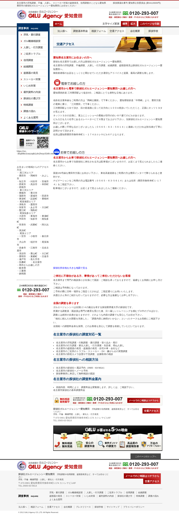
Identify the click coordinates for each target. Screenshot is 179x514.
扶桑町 (22, 262)
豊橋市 (22, 193)
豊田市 (22, 175)
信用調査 (28, 60)
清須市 (22, 253)
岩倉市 (22, 248)
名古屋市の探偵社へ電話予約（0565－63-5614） (81, 368)
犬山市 (22, 242)
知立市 (22, 181)
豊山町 (33, 253)
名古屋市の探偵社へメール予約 (72, 370)
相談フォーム (98, 31)
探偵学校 (153, 31)
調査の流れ (29, 111)
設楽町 (33, 198)
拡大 (132, 23)
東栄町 (22, 198)
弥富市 (22, 207)
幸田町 (45, 184)
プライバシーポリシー (133, 507)
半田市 (23, 219)
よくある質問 (30, 117)
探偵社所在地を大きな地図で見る (70, 268)
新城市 (33, 196)
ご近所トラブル (31, 54)
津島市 (22, 204)
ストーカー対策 (31, 79)
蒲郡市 (22, 196)
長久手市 (35, 259)
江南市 (33, 248)
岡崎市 (33, 175)
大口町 (45, 253)
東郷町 (33, 256)
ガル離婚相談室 (31, 41)
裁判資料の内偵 (31, 92)
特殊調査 (28, 105)
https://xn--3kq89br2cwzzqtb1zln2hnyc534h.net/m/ (37, 152)
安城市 (45, 181)
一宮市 (22, 236)
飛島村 (33, 210)
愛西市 (33, 204)
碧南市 (22, 187)
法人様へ (62, 31)
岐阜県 (22, 268)
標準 (124, 23)
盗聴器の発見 (30, 73)
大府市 (22, 216)
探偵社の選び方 (31, 98)
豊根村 (45, 198)
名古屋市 (37, 262)
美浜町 (22, 230)
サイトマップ (113, 507)
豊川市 (33, 193)
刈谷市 (33, 181)
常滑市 (22, 224)
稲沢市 (33, 242)
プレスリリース (83, 507)
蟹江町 (22, 210)
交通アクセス (117, 31)
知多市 (33, 219)
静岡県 (22, 273)
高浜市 (33, 184)
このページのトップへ (145, 456)
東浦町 (45, 216)
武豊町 (33, 224)
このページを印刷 (149, 23)
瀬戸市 (22, 259)
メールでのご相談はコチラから (144, 400)
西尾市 (22, 184)
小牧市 (33, 236)
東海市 (33, 216)
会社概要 (135, 31)
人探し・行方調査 (33, 47)
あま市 (33, 207)
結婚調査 (28, 66)
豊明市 (22, 256)
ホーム (58, 23)
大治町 (45, 207)
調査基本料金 (80, 31)
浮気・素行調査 (31, 34)
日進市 (45, 256)
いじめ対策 (29, 85)
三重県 (22, 271)
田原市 (45, 196)
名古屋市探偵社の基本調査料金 (69, 390)
